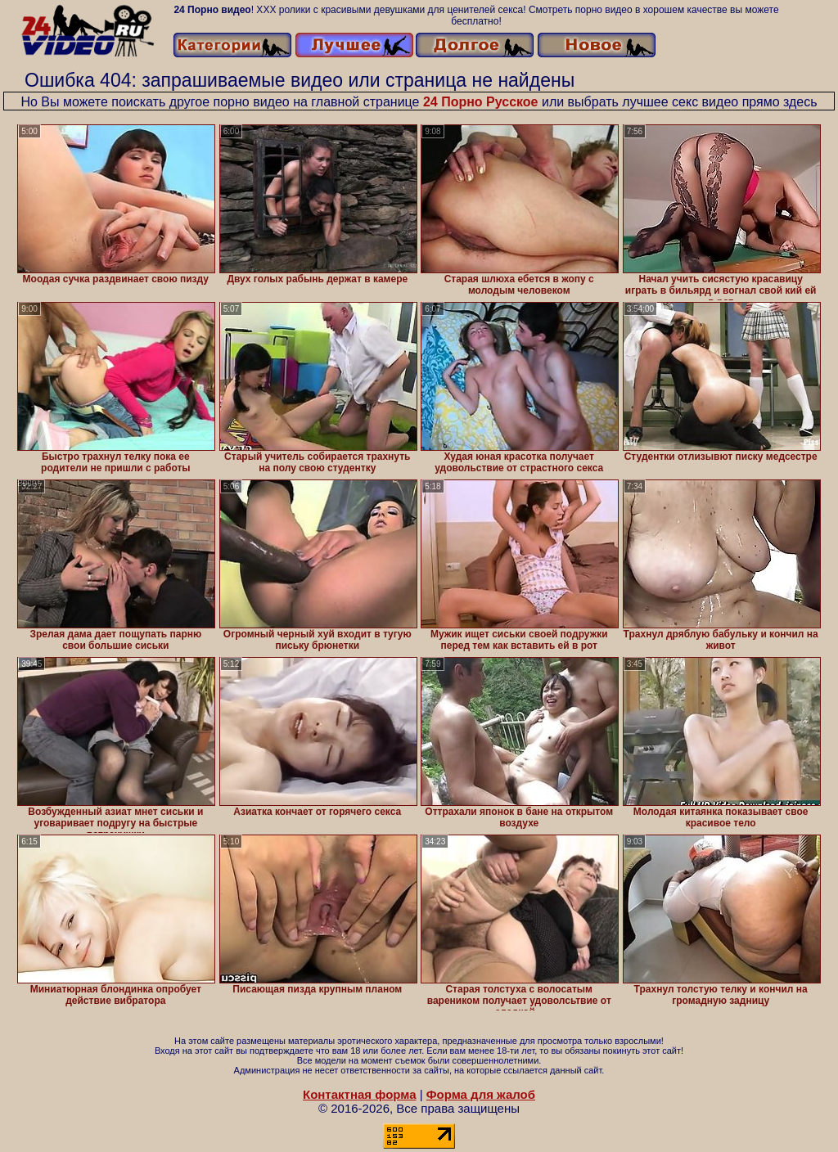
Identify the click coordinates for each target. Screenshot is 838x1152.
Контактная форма (360, 1094)
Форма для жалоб (480, 1094)
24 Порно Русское (480, 102)
